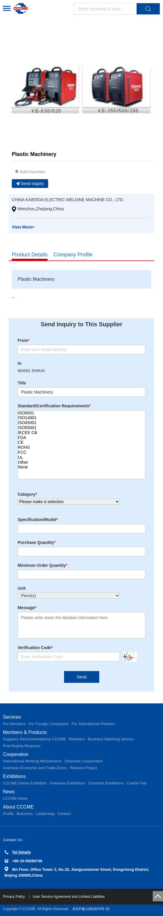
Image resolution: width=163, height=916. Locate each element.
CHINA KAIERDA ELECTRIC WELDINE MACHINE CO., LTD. (68, 199)
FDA (81, 437)
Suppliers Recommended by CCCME (34, 739)
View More (23, 227)
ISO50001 (81, 427)
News (9, 791)
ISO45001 (81, 422)
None (81, 467)
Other (81, 462)
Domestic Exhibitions (106, 783)
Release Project (83, 768)
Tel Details (17, 852)
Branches (25, 813)
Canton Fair (137, 783)
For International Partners (93, 724)
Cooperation (15, 754)
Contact (64, 813)
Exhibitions (14, 776)
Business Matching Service (111, 739)
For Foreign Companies (48, 724)
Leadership (45, 813)
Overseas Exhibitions (67, 783)
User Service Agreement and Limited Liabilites (69, 897)
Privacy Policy (14, 897)
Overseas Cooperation (83, 761)
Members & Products (25, 732)
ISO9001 (81, 413)
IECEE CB (81, 432)
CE (81, 442)
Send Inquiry (30, 183)
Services (12, 717)
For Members (14, 724)
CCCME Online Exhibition (25, 783)
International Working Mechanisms (32, 761)
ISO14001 (81, 417)
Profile (8, 813)
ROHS (81, 447)
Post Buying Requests (22, 746)
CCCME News (15, 798)
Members (77, 739)
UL (81, 457)
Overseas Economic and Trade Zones (35, 768)
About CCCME (18, 806)
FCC (81, 452)
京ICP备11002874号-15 (91, 909)
